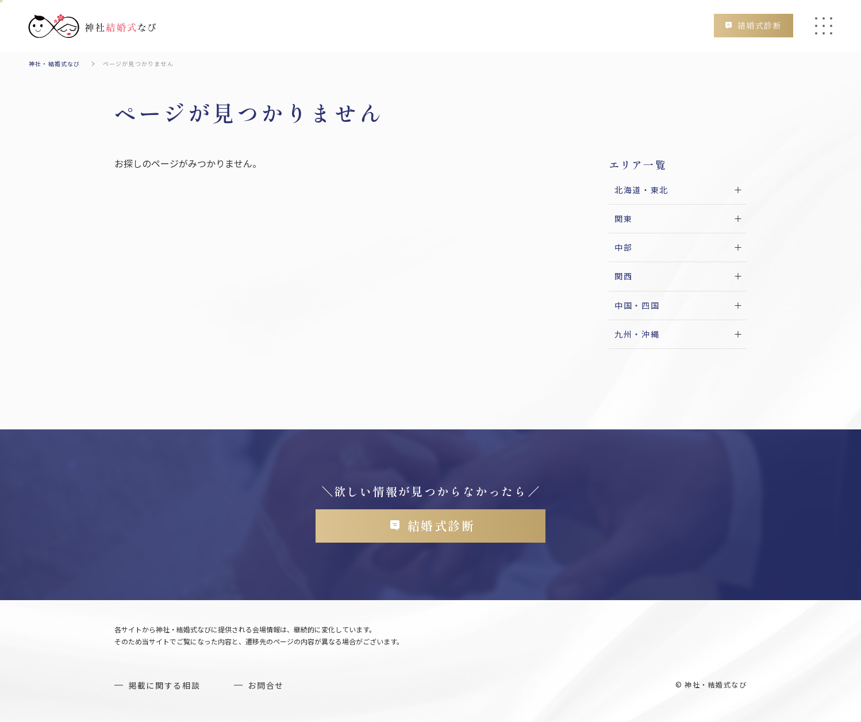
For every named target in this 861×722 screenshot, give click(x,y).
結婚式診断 (759, 25)
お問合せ (266, 685)
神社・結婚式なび (54, 63)
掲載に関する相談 (164, 685)
